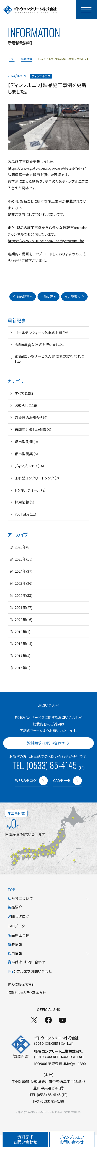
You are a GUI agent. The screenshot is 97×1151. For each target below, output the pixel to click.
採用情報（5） (25, 502)
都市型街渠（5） (27, 453)
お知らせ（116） (26, 405)
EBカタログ (18, 916)
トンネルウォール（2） (30, 490)
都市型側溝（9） (27, 441)
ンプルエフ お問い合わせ (30, 971)
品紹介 (15, 906)
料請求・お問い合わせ (26, 961)
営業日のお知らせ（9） (31, 417)
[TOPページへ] (30, 9)
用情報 (48, 953)
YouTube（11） (26, 514)
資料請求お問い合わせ (25, 1139)
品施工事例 (18, 935)
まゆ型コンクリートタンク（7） (37, 478)
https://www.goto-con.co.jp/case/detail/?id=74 (47, 168)
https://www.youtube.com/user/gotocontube (46, 240)
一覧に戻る (48, 296)
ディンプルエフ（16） (30, 465)
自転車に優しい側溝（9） (33, 429)
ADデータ (16, 925)
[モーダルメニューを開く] (86, 9)
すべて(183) (24, 393)
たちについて (48, 898)
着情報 (15, 944)
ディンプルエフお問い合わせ (71, 1139)
